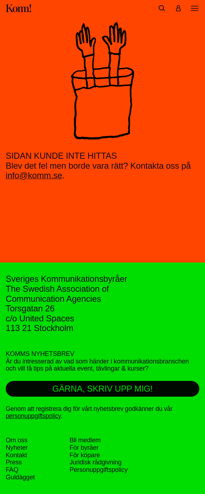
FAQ (12, 469)
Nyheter (17, 447)
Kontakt (16, 455)
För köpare (85, 455)
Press (14, 462)
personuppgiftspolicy (33, 415)
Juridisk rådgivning (96, 462)
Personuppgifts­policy (99, 469)
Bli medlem (85, 440)
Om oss (16, 440)
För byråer (84, 447)
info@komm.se (34, 175)
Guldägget (20, 477)
